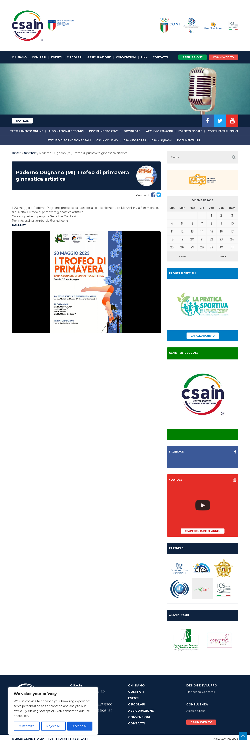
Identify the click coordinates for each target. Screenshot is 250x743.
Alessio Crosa (195, 711)
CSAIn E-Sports (134, 140)
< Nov (182, 256)
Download (132, 131)
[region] (53, 711)
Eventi (56, 57)
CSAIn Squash (161, 140)
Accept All (79, 726)
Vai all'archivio (203, 335)
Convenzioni (126, 57)
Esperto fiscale (190, 131)
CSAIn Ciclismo (107, 140)
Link (144, 57)
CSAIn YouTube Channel (202, 531)
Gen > (222, 256)
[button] (233, 157)
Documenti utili (189, 140)
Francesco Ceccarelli (200, 692)
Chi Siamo (19, 57)
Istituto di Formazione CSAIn (69, 140)
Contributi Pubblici (223, 131)
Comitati (39, 57)
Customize (26, 726)
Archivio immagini (159, 131)
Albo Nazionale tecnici (66, 131)
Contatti (160, 57)
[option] (86, 282)
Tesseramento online (26, 131)
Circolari (74, 57)
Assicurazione (99, 57)
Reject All (53, 726)
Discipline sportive (103, 131)
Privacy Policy (225, 739)
